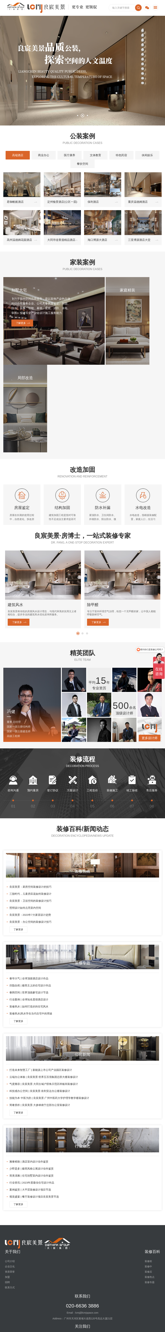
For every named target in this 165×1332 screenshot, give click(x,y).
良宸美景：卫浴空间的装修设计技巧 (30, 813)
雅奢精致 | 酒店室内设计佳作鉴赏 (28, 1073)
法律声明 (44, 1325)
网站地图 (10, 1325)
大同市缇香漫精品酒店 (61, 239)
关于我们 (12, 1164)
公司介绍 (10, 1173)
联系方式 (10, 1199)
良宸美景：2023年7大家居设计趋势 (30, 827)
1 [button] (77, 115)
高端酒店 (17, 155)
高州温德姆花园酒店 (19, 239)
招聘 (7, 1194)
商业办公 (43, 155)
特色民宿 (121, 155)
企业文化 (10, 1178)
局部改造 (146, 290)
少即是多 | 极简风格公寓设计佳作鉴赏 (31, 1080)
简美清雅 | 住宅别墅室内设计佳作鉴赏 (31, 1087)
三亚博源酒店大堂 (139, 239)
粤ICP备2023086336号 (100, 1320)
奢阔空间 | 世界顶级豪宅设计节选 (28, 904)
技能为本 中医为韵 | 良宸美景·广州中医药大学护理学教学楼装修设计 (49, 1010)
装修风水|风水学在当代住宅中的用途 (30, 925)
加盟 (7, 1189)
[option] (43, 502)
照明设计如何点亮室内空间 (25, 820)
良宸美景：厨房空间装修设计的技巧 (30, 799)
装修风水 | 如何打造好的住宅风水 (28, 918)
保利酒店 (93, 201)
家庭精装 (114, 290)
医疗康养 (69, 155)
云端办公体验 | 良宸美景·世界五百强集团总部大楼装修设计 (43, 989)
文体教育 (95, 155)
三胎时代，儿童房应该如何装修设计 (30, 806)
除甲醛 (93, 517)
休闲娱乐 (147, 155)
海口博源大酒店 (97, 239)
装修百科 (152, 1164)
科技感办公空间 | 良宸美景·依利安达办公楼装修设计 (39, 1003)
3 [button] (87, 115)
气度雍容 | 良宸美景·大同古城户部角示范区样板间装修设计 (43, 996)
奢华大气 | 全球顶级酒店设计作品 (28, 890)
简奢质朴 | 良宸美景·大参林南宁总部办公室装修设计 (39, 1017)
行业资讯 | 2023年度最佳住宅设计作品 (31, 1094)
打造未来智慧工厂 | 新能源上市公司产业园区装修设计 (40, 982)
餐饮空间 (82, 163)
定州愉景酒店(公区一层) (62, 201)
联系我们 (82, 1208)
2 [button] (82, 115)
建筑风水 (15, 517)
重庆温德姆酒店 (138, 201)
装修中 (148, 1178)
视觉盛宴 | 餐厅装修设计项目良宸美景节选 (34, 1108)
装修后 (148, 1184)
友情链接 (27, 1325)
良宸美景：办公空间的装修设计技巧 (30, 834)
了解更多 (20, 327)
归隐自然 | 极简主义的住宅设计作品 (30, 897)
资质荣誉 (10, 1184)
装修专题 (149, 1194)
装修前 (148, 1173)
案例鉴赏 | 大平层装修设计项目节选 (30, 1101)
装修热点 (149, 1189)
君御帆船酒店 (15, 201)
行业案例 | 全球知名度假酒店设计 (28, 911)
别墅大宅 (18, 290)
